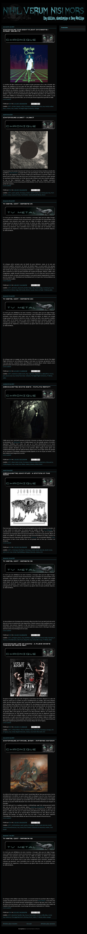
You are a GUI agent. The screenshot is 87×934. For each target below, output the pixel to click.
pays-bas (48, 193)
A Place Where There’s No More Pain (22, 729)
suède (16, 108)
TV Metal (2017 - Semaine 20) (18, 299)
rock (12, 108)
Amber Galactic (16, 106)
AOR (22, 106)
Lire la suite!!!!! (7, 99)
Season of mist (16, 195)
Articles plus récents (10, 924)
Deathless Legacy (30, 637)
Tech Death (24, 195)
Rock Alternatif (37, 732)
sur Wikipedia (48, 530)
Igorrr (34, 915)
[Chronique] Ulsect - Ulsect (18, 117)
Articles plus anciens (48, 924)
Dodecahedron (13, 172)
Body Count (22, 373)
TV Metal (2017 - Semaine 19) (18, 561)
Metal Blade (41, 900)
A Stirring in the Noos (18, 550)
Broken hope (28, 288)
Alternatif (36, 729)
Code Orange (39, 288)
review (8, 108)
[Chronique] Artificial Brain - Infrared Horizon (29, 741)
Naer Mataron (7, 917)
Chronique (27, 106)
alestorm (14, 288)
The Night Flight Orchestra (26, 108)
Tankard (28, 376)
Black (13, 462)
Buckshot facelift (17, 915)
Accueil (29, 924)
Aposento (21, 288)
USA (41, 552)
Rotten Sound (30, 290)
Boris (19, 637)
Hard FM (33, 106)
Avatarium (15, 373)
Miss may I (39, 639)
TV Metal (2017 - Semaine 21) (18, 204)
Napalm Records (20, 732)
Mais (46, 915)
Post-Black (22, 464)
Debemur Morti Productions (37, 462)
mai (43, 106)
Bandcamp (17, 442)
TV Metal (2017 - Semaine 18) (18, 838)
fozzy (31, 915)
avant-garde (15, 193)
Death (28, 193)
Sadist (34, 917)
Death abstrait (40, 550)
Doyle (46, 637)
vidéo (50, 290)
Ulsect (43, 195)
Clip (33, 288)
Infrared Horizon (11, 827)
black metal (18, 462)
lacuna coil (9, 376)
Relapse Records (30, 552)
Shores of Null (39, 290)
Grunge (48, 729)
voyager (49, 917)
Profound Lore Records (38, 827)
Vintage (36, 108)
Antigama (15, 637)
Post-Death (27, 827)
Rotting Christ (28, 917)
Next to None (11, 290)
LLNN (42, 915)
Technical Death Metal (34, 195)
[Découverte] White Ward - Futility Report (26, 387)
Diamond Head (39, 637)
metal (47, 106)
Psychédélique (21, 552)
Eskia (53, 537)
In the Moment (12, 639)
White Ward (38, 464)
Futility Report (7, 464)
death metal (34, 193)
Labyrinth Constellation (37, 807)
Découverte (49, 462)
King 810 (26, 639)
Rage (17, 290)
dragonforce (38, 373)
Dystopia (50, 637)
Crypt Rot (31, 373)
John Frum (6, 552)
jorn (49, 288)
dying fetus (45, 373)
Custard (45, 288)
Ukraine (32, 464)
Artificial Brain (16, 825)
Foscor (51, 373)
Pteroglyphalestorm (17, 917)
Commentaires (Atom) (33, 928)
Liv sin (39, 915)
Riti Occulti (22, 290)
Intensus (34, 537)
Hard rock (39, 106)
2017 (9, 106)
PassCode (22, 376)
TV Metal (46, 290)
